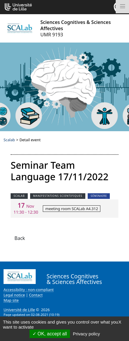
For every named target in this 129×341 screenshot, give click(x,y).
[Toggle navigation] (122, 6)
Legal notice (14, 295)
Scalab (9, 139)
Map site (11, 300)
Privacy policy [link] (86, 333)
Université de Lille (19, 309)
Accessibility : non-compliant (29, 289)
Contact (36, 295)
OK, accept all (49, 333)
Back (19, 238)
